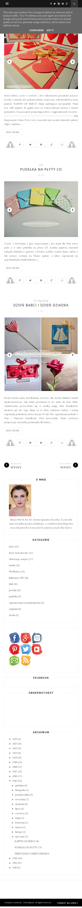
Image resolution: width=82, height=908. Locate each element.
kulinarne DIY (16, 579)
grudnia (19, 787)
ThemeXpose (28, 904)
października (22, 796)
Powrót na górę (67, 904)
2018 (14, 768)
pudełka (13, 598)
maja (17, 819)
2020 (15, 759)
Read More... (13, 132)
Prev (9, 61)
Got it (50, 30)
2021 (14, 754)
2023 (15, 745)
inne (11, 548)
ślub (11, 585)
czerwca (19, 814)
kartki (12, 567)
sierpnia (19, 805)
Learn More (36, 30)
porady (13, 591)
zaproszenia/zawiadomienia (24, 604)
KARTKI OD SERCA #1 (27, 842)
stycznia (19, 838)
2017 (14, 773)
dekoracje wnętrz (18, 560)
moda (12, 616)
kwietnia (20, 824)
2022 (15, 749)
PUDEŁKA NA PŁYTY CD (41, 170)
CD (41, 165)
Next (72, 61)
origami (13, 610)
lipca (17, 810)
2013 (14, 864)
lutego (18, 833)
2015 (14, 782)
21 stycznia (41, 302)
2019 (14, 763)
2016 (14, 777)
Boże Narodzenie (18, 554)
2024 (15, 740)
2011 (14, 869)
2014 (14, 859)
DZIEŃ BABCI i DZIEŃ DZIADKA (41, 306)
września (20, 800)
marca (18, 828)
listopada (20, 791)
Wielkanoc (14, 573)
